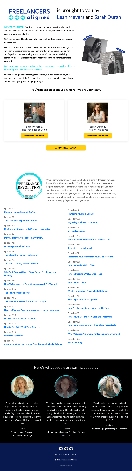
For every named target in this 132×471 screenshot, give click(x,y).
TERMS (74, 457)
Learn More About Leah (34, 137)
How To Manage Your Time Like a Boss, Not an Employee (31, 311)
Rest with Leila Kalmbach (80, 249)
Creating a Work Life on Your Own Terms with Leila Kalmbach (34, 346)
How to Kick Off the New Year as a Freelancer (90, 318)
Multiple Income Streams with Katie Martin (89, 241)
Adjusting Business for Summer (83, 224)
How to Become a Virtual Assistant (85, 275)
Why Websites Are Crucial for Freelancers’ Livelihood (94, 335)
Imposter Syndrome (14, 337)
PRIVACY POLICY (61, 457)
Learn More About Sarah (97, 137)
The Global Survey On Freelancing (20, 256)
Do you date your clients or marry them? (23, 239)
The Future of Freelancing (16, 294)
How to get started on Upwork (82, 301)
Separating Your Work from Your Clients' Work (90, 258)
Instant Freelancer (77, 232)
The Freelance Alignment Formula (20, 222)
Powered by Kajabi (66, 468)
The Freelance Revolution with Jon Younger (25, 303)
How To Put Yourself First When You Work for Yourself (31, 286)
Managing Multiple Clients (81, 215)
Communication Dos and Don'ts (19, 213)
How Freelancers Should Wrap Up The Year (88, 310)
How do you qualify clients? (17, 248)
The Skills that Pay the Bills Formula (21, 265)
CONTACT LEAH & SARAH (66, 149)
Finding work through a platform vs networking (27, 230)
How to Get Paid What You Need (20, 320)
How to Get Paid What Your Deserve (22, 328)
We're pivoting (75, 344)
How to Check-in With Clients (82, 267)
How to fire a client (77, 284)
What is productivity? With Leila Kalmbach (88, 292)
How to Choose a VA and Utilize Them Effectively (92, 327)
